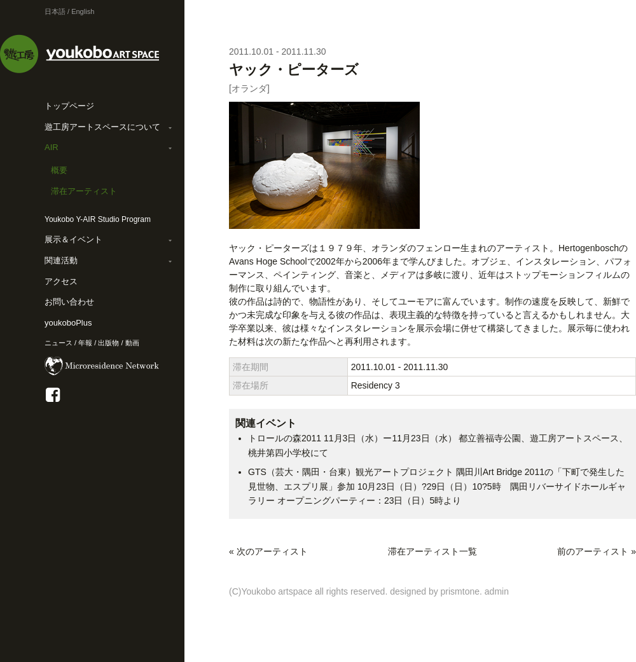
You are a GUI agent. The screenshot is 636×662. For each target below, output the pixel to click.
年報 (85, 343)
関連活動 (61, 260)
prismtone (460, 591)
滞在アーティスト (84, 191)
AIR (52, 147)
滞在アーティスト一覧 (432, 551)
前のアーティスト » (596, 551)
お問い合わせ (69, 302)
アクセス (61, 281)
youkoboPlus (68, 323)
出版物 (108, 343)
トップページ (69, 106)
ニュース (59, 343)
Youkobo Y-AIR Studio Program (98, 219)
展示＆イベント (73, 239)
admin (497, 591)
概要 (59, 170)
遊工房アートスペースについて (102, 127)
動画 (132, 343)
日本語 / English (69, 11)
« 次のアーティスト (268, 551)
